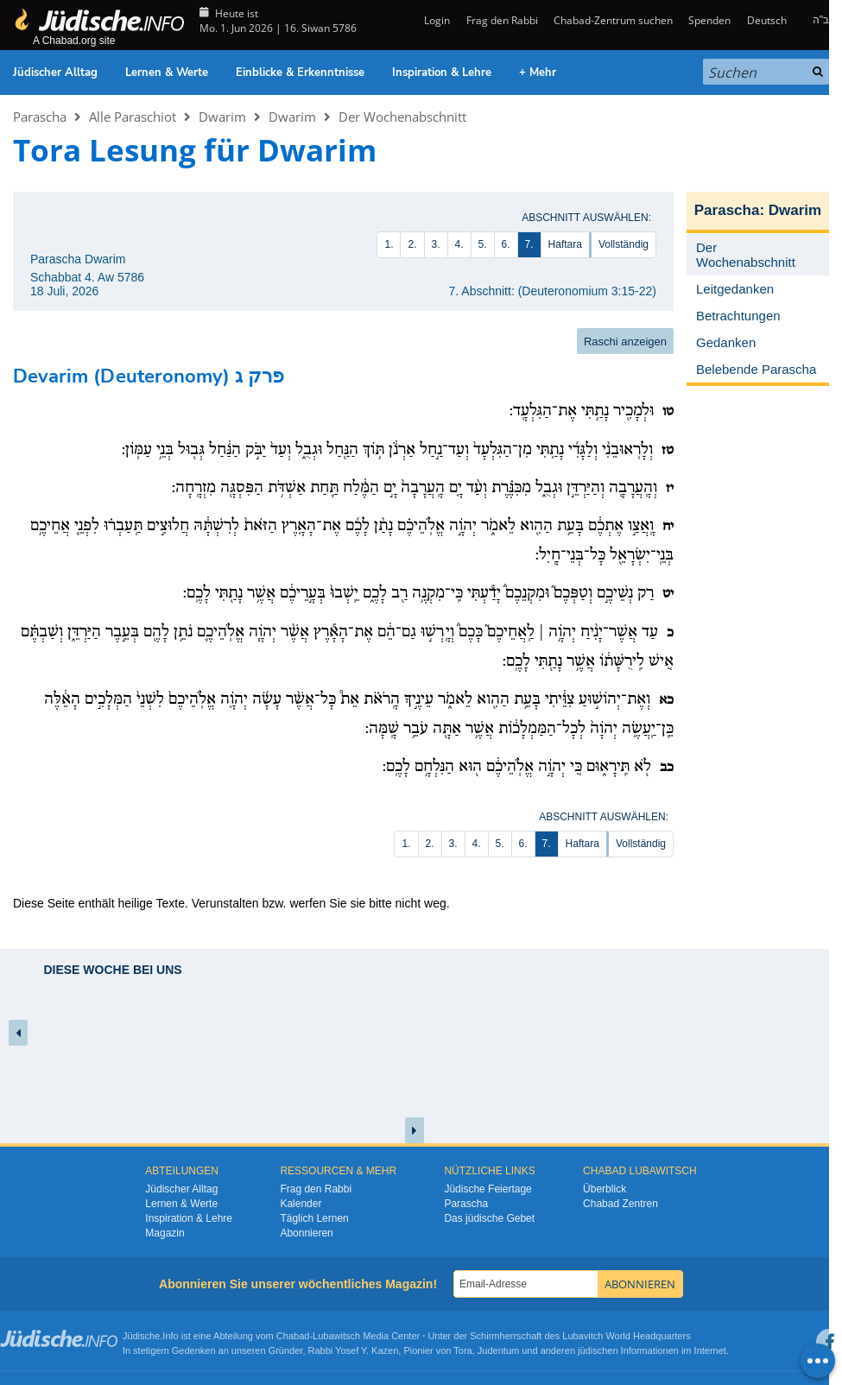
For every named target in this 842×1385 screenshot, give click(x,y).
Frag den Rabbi (502, 20)
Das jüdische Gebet (489, 1218)
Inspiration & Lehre (441, 72)
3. (436, 244)
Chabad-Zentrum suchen (613, 20)
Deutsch (767, 20)
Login (435, 20)
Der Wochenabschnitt (402, 116)
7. (529, 244)
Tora (462, 1350)
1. (388, 244)
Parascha (39, 116)
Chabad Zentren (620, 1204)
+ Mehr (537, 72)
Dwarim (222, 116)
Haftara (565, 244)
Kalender (300, 1204)
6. (506, 244)
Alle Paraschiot (132, 116)
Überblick (604, 1189)
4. (459, 244)
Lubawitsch (336, 1336)
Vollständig (623, 244)
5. (482, 244)
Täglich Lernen (314, 1218)
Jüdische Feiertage (487, 1189)
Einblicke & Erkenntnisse (300, 72)
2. (412, 244)
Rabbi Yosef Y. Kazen (353, 1350)
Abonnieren (306, 1233)
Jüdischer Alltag (55, 72)
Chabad (293, 1336)
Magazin (164, 1233)
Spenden (709, 20)
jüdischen (597, 1350)
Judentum (498, 1350)
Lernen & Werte (166, 72)
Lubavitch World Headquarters (626, 1336)
